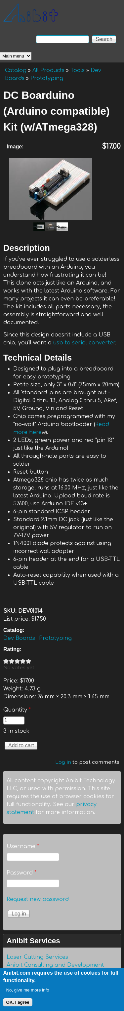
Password (21, 873)
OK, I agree (17, 1005)
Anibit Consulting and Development (55, 965)
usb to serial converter (84, 343)
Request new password (38, 899)
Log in (63, 762)
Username (23, 846)
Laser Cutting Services (37, 957)
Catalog (15, 70)
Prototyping (46, 78)
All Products (48, 70)
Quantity (17, 710)
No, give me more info (27, 993)
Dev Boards (19, 638)
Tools (77, 70)
